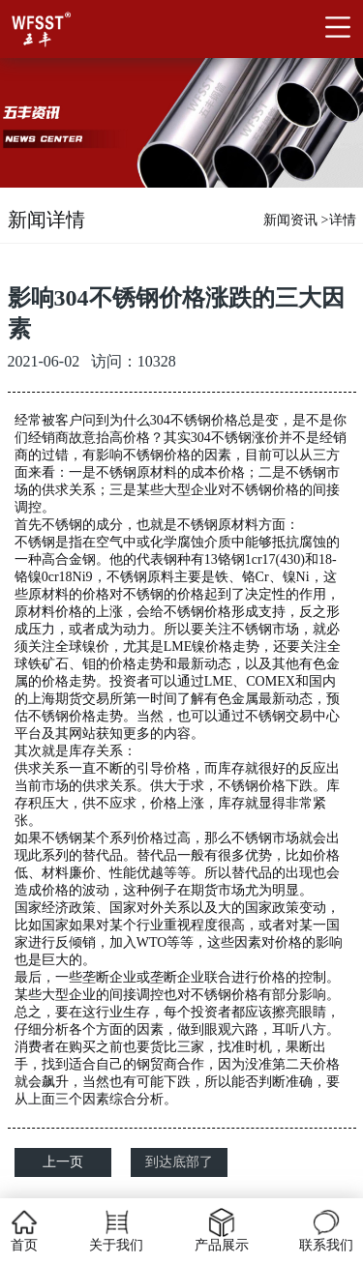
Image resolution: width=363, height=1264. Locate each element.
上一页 (63, 1162)
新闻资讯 (290, 220)
